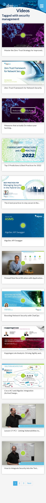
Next (29, 483)
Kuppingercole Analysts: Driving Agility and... (23, 353)
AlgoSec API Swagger (13, 240)
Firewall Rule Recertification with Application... (23, 278)
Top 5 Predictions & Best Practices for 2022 (22, 165)
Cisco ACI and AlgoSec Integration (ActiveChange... (18, 391)
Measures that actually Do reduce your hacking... (20, 126)
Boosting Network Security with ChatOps (21, 315)
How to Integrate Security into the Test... (21, 468)
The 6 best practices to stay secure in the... (21, 203)
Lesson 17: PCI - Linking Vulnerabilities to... (22, 430)
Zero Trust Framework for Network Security (23, 88)
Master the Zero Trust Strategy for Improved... (23, 50)
